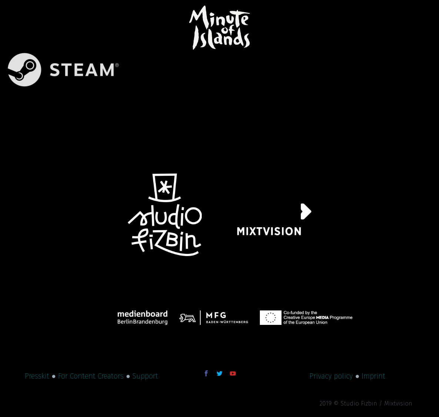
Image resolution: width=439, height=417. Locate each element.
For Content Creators (91, 375)
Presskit (37, 375)
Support (145, 375)
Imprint (373, 375)
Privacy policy (331, 375)
